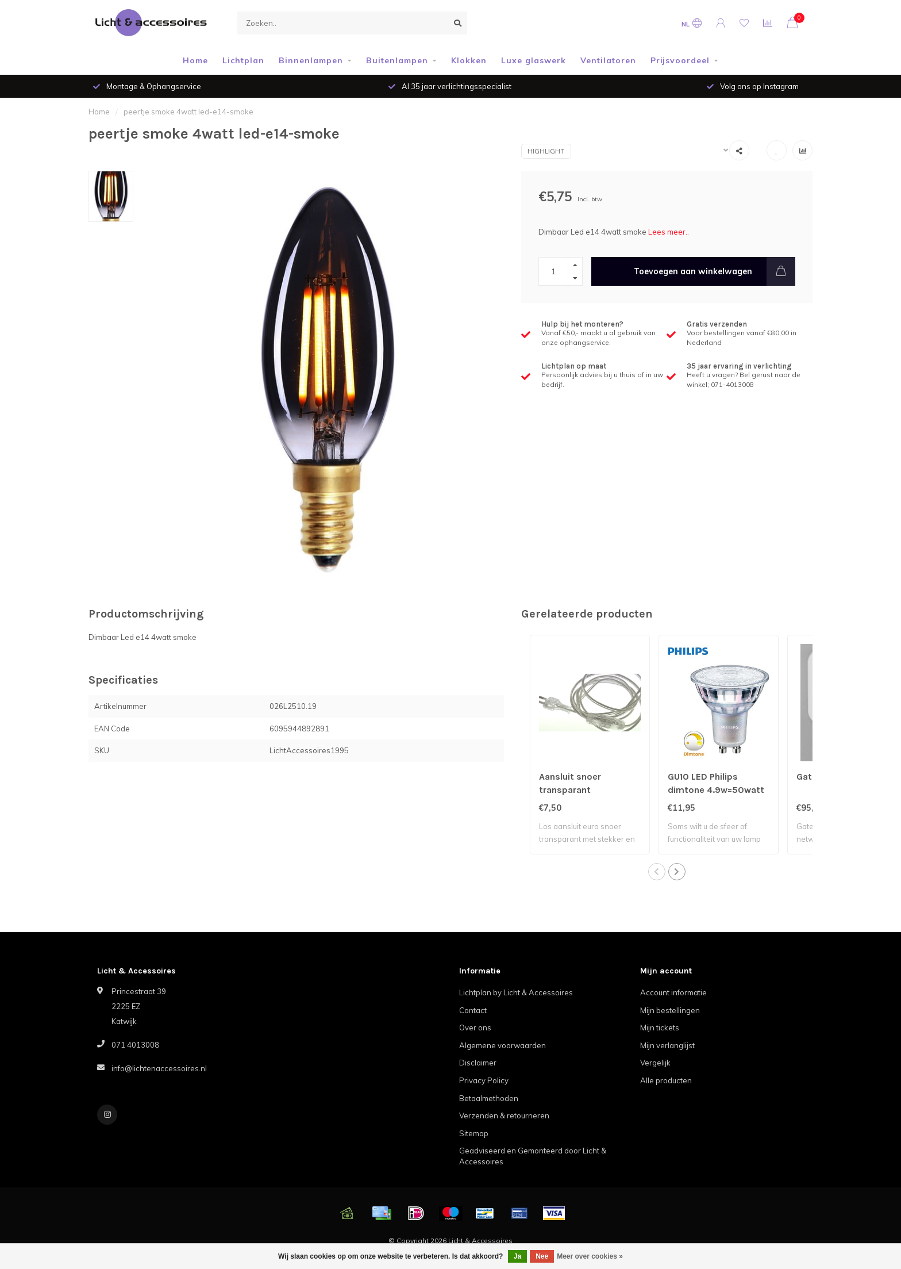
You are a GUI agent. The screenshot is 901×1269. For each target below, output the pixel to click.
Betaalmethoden (488, 1098)
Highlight (546, 151)
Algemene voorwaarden (502, 1045)
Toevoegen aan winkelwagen (714, 271)
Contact (473, 1010)
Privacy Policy (484, 1080)
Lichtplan (243, 60)
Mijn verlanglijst (667, 1045)
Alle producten (666, 1080)
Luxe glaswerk (533, 60)
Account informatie (673, 992)
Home (195, 60)
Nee (542, 1256)
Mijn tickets (659, 1027)
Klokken (469, 60)
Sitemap (473, 1133)
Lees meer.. (668, 231)
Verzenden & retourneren (504, 1115)
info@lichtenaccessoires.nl (159, 1068)
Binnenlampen (311, 60)
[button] (656, 871)
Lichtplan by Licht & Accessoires (516, 992)
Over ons (475, 1027)
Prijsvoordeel (680, 60)
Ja (517, 1256)
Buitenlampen (397, 60)
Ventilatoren (608, 60)
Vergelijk (655, 1062)
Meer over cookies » (590, 1256)
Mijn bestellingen (670, 1010)
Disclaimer (477, 1062)
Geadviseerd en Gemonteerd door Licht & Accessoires (532, 1156)
